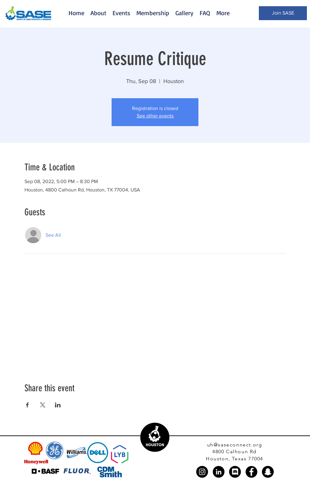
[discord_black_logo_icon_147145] (235, 472)
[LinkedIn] (218, 472)
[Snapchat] (268, 472)
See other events (155, 115)
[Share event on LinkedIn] (58, 404)
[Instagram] (202, 472)
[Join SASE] (283, 13)
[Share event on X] (43, 404)
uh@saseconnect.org (234, 445)
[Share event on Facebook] (27, 404)
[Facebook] (251, 472)
